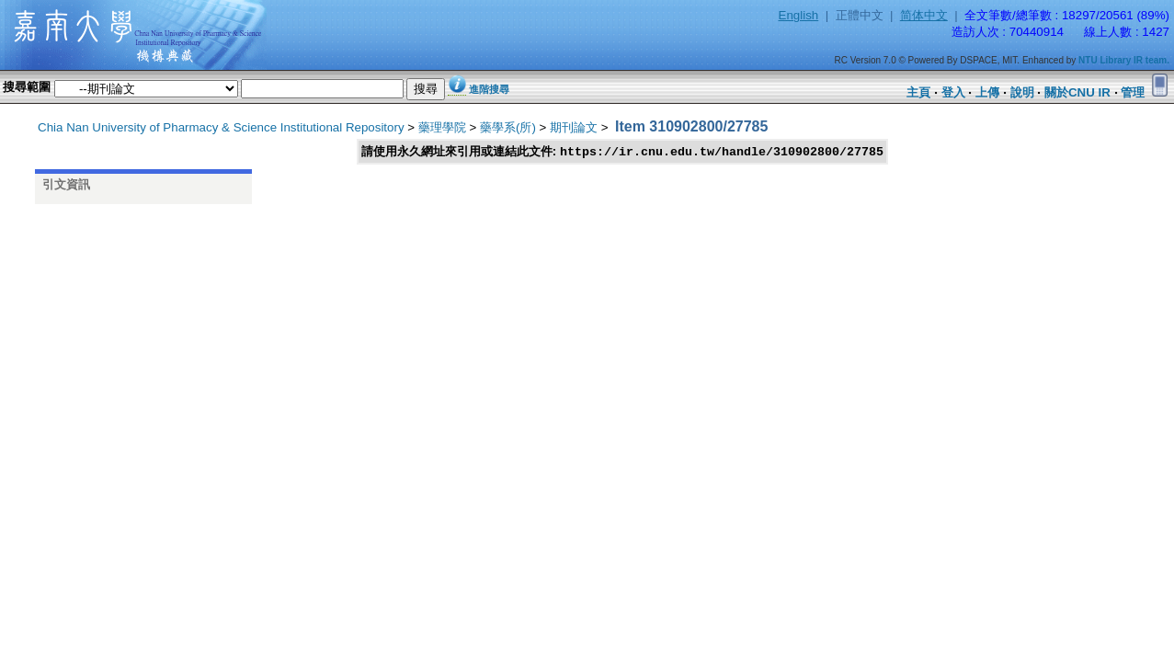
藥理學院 (442, 127)
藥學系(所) (508, 127)
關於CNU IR (1077, 92)
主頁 (918, 92)
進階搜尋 (489, 89)
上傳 (987, 92)
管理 (1133, 92)
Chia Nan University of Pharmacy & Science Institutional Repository (221, 127)
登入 (953, 92)
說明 (1022, 92)
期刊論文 (574, 127)
